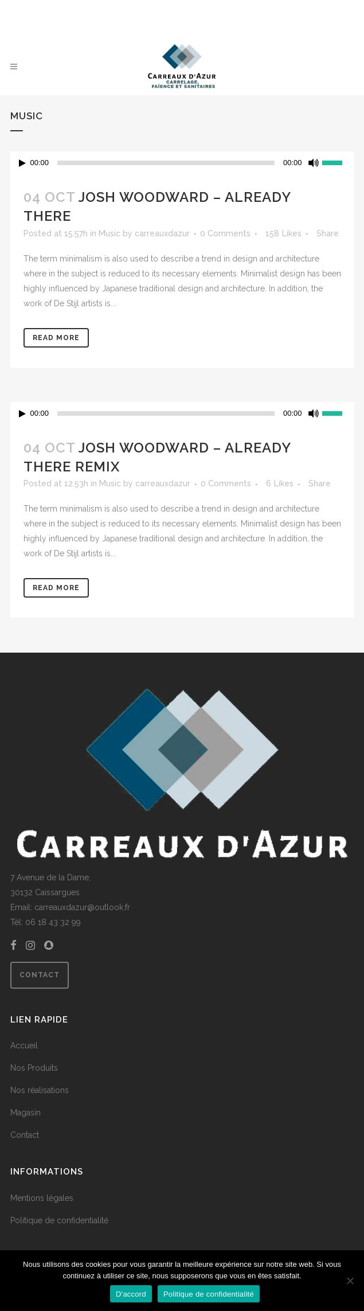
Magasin (25, 1112)
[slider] (166, 163)
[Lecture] (22, 163)
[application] (182, 162)
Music (109, 233)
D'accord (131, 1294)
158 (283, 233)
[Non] (349, 1280)
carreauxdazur (162, 233)
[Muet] (313, 162)
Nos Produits (34, 1067)
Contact (39, 975)
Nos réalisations (39, 1090)
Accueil (24, 1045)
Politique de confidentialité (59, 1220)
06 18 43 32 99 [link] (53, 922)
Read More (56, 338)
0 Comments (225, 233)
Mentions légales (41, 1198)
